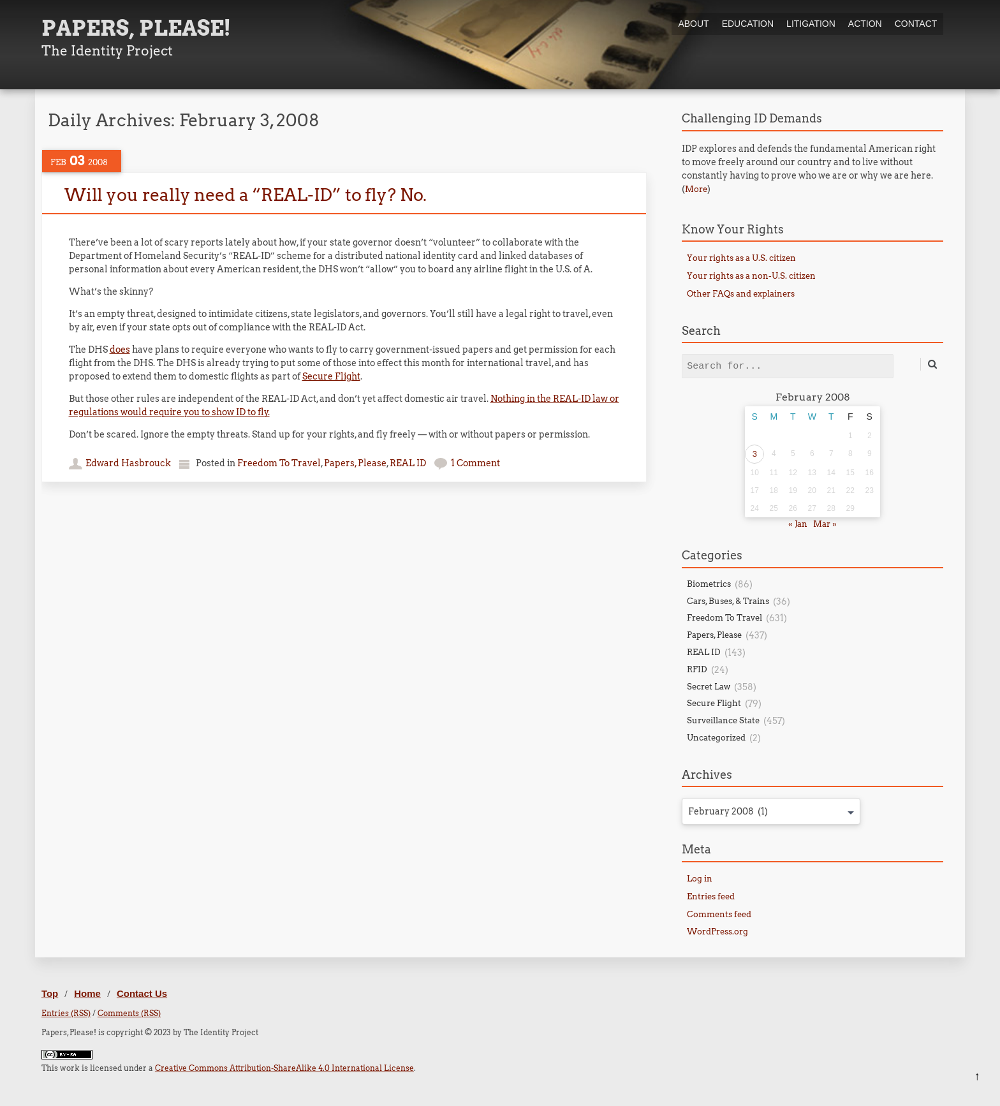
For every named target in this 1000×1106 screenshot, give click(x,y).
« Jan (797, 524)
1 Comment (475, 463)
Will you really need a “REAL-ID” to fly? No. (245, 194)
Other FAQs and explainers (741, 294)
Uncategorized (716, 737)
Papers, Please (355, 463)
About (693, 23)
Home (87, 993)
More (696, 189)
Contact (916, 23)
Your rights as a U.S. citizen (741, 258)
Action (865, 23)
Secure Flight (331, 376)
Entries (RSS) (66, 1013)
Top (49, 993)
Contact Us (142, 993)
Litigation (810, 23)
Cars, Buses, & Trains (728, 601)
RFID (697, 669)
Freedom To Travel (279, 463)
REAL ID (408, 463)
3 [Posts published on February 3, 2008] (755, 454)
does (120, 349)
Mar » (825, 524)
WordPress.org (717, 931)
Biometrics (709, 584)
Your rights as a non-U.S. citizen (751, 276)
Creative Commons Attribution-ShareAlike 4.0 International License (284, 1068)
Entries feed (711, 896)
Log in (699, 878)
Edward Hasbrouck (128, 463)
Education (748, 23)
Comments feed (719, 914)
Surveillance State (723, 720)
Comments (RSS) (129, 1013)
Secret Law (708, 686)
